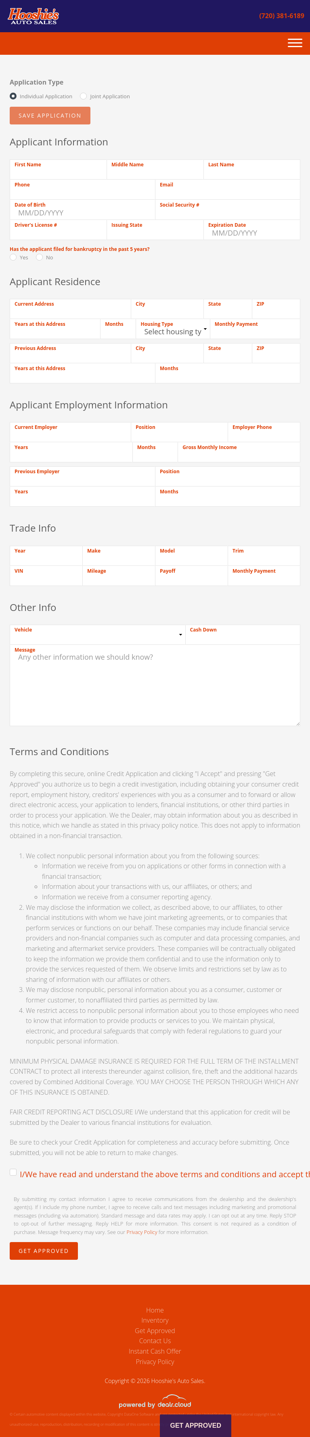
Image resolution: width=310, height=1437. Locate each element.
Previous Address (35, 348)
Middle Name (127, 164)
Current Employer (36, 427)
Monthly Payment (236, 324)
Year (20, 550)
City (140, 303)
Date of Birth (30, 204)
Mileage (96, 570)
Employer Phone (252, 427)
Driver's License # (36, 225)
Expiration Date (227, 225)
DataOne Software (139, 1414)
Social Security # (179, 204)
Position (145, 427)
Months (114, 324)
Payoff (167, 570)
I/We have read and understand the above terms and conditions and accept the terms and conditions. (160, 1174)
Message (25, 649)
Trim (238, 550)
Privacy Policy (142, 1232)
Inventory (154, 1320)
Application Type (36, 82)
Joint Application (110, 96)
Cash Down (203, 629)
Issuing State (126, 225)
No (49, 257)
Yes (24, 257)
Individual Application (46, 96)
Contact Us (155, 1340)
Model (167, 550)
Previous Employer (37, 471)
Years (21, 447)
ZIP (260, 303)
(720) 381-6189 (281, 15)
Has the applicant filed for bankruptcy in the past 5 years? (79, 249)
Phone (22, 184)
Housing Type (156, 324)
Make (94, 550)
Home (155, 1310)
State (214, 303)
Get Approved (155, 1330)
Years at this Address (40, 324)
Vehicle (23, 629)
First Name (28, 164)
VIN (19, 570)
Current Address (34, 303)
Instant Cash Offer (155, 1351)
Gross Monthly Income (209, 447)
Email (166, 184)
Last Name (221, 164)
